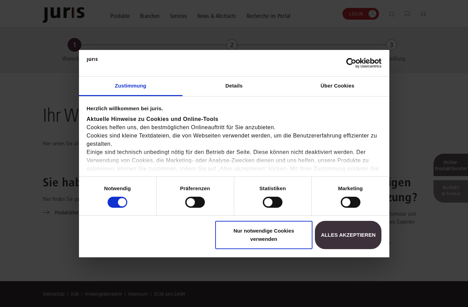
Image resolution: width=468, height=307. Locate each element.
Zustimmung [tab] (130, 86)
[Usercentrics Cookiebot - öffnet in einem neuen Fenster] (351, 63)
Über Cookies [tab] (338, 86)
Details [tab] (234, 86)
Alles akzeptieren (348, 235)
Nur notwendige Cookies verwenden (263, 235)
